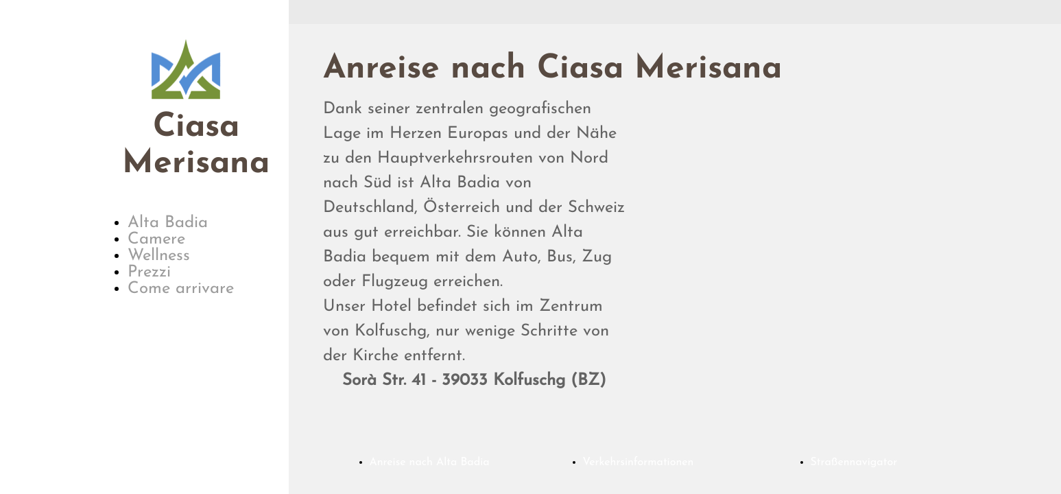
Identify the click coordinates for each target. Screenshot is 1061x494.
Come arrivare (181, 289)
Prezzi (149, 272)
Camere (156, 239)
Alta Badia (168, 223)
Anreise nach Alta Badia (430, 462)
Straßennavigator (854, 462)
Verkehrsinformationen (638, 462)
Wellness (159, 256)
